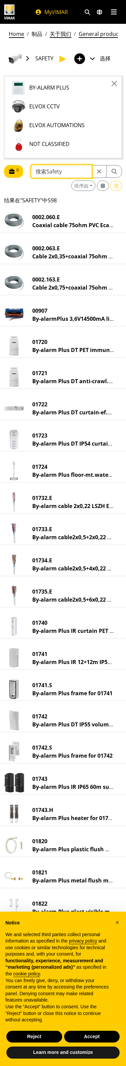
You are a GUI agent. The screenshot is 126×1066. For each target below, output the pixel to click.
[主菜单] (114, 12)
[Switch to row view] (116, 186)
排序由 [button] (81, 186)
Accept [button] (92, 1039)
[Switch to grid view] (103, 186)
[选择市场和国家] (99, 12)
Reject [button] (34, 1039)
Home (16, 34)
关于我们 (60, 34)
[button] (117, 925)
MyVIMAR (51, 12)
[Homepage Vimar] (9, 12)
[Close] (114, 84)
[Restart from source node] (99, 171)
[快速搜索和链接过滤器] (87, 12)
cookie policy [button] (26, 977)
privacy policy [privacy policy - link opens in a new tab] (83, 944)
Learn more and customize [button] (63, 1055)
